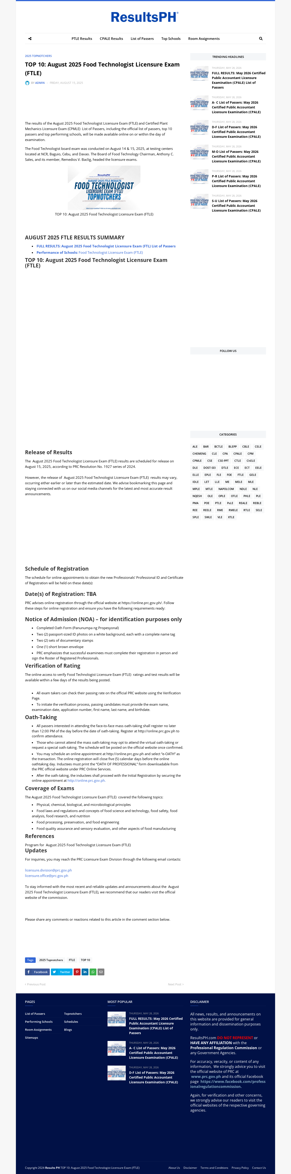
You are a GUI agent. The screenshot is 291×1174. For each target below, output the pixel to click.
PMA (195, 503)
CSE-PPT (223, 461)
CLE (214, 454)
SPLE (196, 517)
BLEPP (232, 447)
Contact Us (259, 1168)
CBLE (245, 447)
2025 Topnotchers (38, 56)
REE (195, 510)
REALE (243, 503)
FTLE (71, 960)
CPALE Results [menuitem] (111, 38)
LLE (217, 482)
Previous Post (36, 984)
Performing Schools (39, 1022)
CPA (225, 454)
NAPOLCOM (226, 489)
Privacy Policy (240, 1168)
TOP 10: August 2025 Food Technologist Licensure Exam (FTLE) (100, 1168)
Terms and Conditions (214, 1168)
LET (206, 482)
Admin (40, 83)
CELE (258, 447)
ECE (236, 468)
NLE (255, 489)
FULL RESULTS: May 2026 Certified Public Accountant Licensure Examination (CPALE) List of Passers (239, 80)
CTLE (237, 461)
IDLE (196, 482)
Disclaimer (190, 1168)
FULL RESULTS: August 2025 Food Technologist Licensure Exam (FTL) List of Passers (106, 246)
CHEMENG (199, 454)
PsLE (230, 503)
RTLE (246, 510)
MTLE (209, 489)
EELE (258, 468)
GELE (252, 475)
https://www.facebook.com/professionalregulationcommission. (228, 1084)
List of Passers (35, 1014)
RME (220, 510)
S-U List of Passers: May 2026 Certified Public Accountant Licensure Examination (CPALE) (236, 206)
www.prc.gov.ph (206, 1076)
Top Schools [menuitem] (171, 38)
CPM (250, 454)
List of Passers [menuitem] (142, 38)
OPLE (221, 496)
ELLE (196, 475)
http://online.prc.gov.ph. (87, 780)
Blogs (68, 1030)
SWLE (208, 517)
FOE (229, 475)
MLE (251, 482)
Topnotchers (73, 1014)
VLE (220, 517)
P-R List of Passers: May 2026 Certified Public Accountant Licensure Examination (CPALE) (236, 181)
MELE (238, 482)
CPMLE (197, 461)
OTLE (234, 496)
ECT (247, 468)
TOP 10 (84, 960)
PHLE (246, 496)
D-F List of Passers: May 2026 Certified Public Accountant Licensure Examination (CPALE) (236, 132)
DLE (195, 468)
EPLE (208, 475)
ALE (195, 447)
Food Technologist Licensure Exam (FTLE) (90, 252)
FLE (219, 475)
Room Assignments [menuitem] (204, 38)
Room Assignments (38, 1030)
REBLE (257, 503)
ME (227, 482)
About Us (174, 1168)
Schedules (71, 1022)
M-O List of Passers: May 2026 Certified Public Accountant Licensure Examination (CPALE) (236, 156)
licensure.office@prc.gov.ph (46, 875)
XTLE (231, 517)
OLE (210, 496)
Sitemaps (31, 1038)
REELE (207, 510)
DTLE (224, 468)
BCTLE (218, 447)
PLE (258, 496)
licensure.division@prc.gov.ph (48, 870)
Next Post (174, 984)
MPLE (196, 489)
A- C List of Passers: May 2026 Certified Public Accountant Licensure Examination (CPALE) (236, 107)
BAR (206, 447)
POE (206, 503)
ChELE (251, 461)
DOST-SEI (209, 468)
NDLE (243, 489)
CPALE (237, 454)
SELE (259, 510)
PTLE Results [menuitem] (82, 38)
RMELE (233, 510)
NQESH (197, 496)
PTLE (218, 503)
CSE (209, 461)
